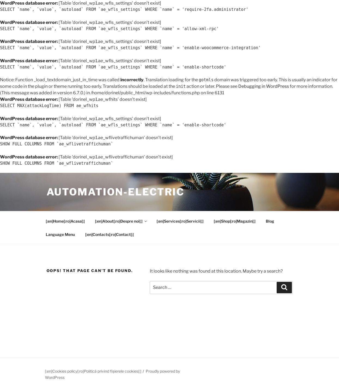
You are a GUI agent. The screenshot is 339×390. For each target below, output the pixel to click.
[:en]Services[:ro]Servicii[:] (180, 221)
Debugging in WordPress (263, 86)
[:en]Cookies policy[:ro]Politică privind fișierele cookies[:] (93, 371)
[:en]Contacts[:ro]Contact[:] (109, 234)
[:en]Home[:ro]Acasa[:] (65, 221)
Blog (270, 221)
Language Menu (60, 234)
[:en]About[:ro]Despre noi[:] (121, 221)
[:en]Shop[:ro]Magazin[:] (234, 221)
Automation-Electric (116, 192)
